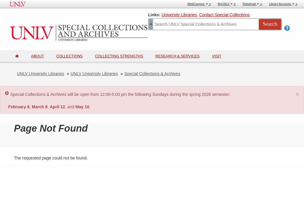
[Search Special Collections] (215, 24)
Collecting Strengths (119, 56)
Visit (216, 56)
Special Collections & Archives (152, 73)
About (37, 56)
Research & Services (178, 56)
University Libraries (179, 14)
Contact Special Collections (224, 14)
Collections (69, 56)
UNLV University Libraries (40, 73)
